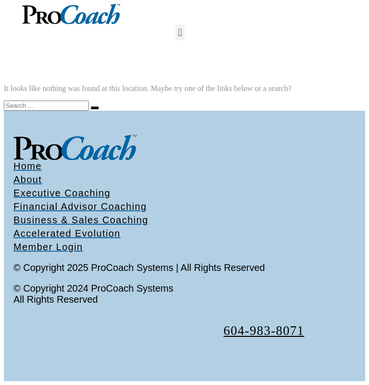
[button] (179, 32)
